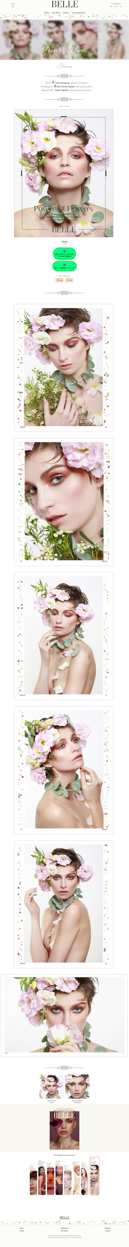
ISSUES (46, 13)
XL (121, 6)
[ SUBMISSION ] (116, 4)
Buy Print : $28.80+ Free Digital (64, 254)
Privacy (21, 1231)
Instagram (107, 1228)
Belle (21, 1228)
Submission (64, 1228)
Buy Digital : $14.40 (64, 267)
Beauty (59, 280)
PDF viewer (64, 1231)
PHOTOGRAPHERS (78, 13)
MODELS (66, 13)
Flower (69, 280)
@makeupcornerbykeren (80, 90)
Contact (107, 1231)
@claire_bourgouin (79, 82)
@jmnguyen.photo (84, 86)
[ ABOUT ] (13, 4)
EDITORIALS (56, 13)
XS (111, 6)
